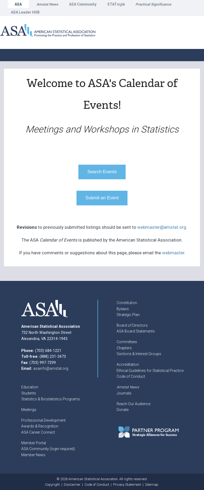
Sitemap (151, 485)
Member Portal (33, 443)
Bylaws (123, 309)
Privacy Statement (127, 485)
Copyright (52, 485)
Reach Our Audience (133, 404)
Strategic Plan (128, 315)
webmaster (173, 252)
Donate (123, 410)
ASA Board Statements (136, 331)
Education (29, 387)
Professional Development (43, 420)
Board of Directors (132, 325)
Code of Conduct (131, 376)
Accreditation (128, 364)
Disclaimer (72, 485)
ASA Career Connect (38, 432)
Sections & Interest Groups (139, 354)
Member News (33, 455)
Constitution (127, 303)
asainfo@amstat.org (50, 368)
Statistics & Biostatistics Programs (50, 399)
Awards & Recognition (39, 426)
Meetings (28, 410)
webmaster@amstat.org (161, 227)
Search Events (102, 171)
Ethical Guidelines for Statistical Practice (150, 370)
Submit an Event (102, 197)
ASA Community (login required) (48, 449)
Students (28, 393)
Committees (127, 342)
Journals (124, 393)
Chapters (124, 348)
